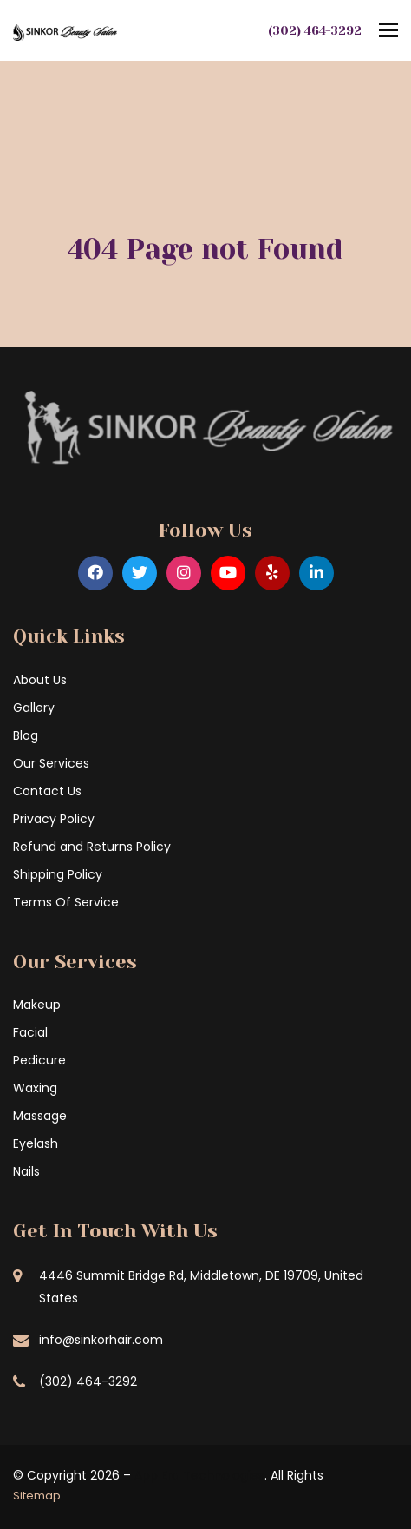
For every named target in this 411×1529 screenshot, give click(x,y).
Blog (25, 735)
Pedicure (39, 1060)
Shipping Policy (57, 874)
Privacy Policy (54, 818)
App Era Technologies (199, 1475)
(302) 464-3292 (315, 30)
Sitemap (37, 1495)
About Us (40, 680)
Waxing (35, 1088)
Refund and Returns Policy (92, 846)
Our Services (51, 763)
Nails (26, 1171)
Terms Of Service (66, 902)
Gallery (34, 707)
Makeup (37, 1004)
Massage (40, 1115)
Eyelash (35, 1143)
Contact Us (47, 791)
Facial (30, 1032)
